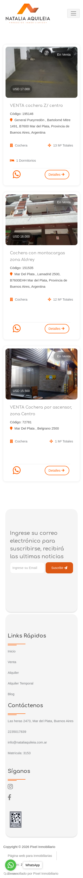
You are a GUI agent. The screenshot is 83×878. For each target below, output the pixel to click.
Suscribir (59, 568)
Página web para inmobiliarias (30, 856)
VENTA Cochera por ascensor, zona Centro (41, 410)
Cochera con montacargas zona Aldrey (37, 256)
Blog (11, 694)
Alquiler (13, 672)
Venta (12, 662)
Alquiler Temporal (20, 683)
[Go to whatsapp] (10, 865)
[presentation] (43, 582)
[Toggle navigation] (73, 13)
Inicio (11, 651)
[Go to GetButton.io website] (11, 873)
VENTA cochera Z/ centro (36, 105)
